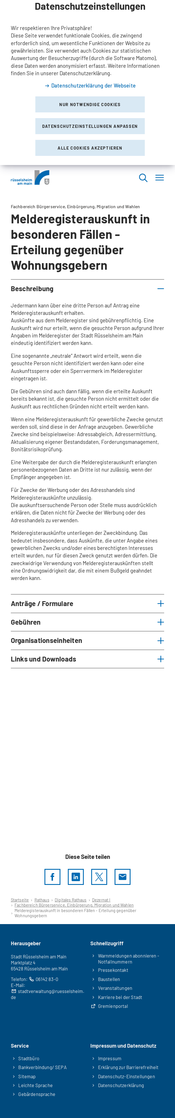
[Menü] (159, 177)
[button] (87, 289)
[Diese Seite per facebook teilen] (52, 877)
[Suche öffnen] (143, 177)
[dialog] (87, 82)
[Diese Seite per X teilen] (99, 877)
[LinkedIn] (76, 877)
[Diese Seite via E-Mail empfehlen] (123, 877)
